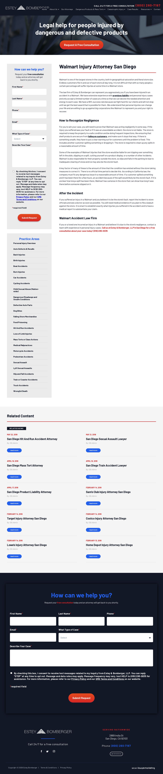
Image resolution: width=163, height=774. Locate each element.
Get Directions (116, 754)
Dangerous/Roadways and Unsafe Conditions (25, 298)
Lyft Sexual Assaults (22, 368)
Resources (145, 9)
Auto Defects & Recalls (23, 249)
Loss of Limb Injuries (22, 333)
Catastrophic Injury (116, 9)
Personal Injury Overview (24, 243)
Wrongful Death (20, 391)
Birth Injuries (19, 260)
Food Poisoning (20, 322)
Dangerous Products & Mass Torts (90, 9)
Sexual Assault (20, 362)
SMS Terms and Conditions (28, 198)
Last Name (17, 98)
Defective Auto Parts (22, 305)
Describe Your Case (21, 145)
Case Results (132, 9)
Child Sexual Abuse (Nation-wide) (26, 290)
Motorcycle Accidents (23, 351)
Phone (15, 110)
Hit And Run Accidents (23, 328)
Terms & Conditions (49, 767)
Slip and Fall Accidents (23, 374)
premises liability (121, 95)
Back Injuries (19, 254)
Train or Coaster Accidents (25, 379)
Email (15, 122)
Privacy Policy (22, 197)
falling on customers (97, 136)
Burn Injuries (19, 272)
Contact (157, 9)
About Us (53, 9)
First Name (17, 87)
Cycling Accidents (21, 283)
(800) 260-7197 (148, 5)
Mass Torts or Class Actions (25, 339)
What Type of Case (21, 134)
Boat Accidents (20, 266)
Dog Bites (17, 311)
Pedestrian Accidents (23, 356)
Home (44, 9)
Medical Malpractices (22, 345)
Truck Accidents (20, 385)
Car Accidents (19, 277)
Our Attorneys (67, 9)
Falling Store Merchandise (25, 316)
